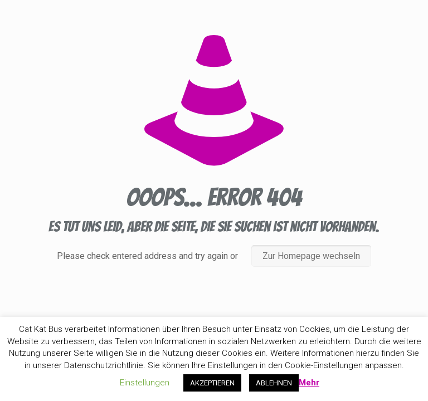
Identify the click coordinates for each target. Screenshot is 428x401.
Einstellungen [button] (144, 383)
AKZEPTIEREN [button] (212, 383)
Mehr (309, 383)
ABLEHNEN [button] (274, 383)
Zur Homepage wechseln (311, 256)
